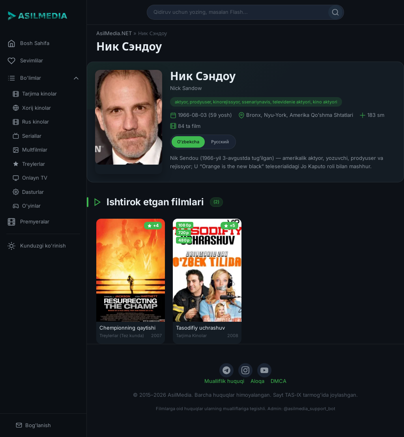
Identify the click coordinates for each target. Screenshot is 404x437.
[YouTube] (264, 370)
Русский (220, 141)
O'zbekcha (188, 141)
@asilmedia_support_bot (309, 408)
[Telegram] (226, 370)
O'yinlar (27, 206)
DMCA (278, 381)
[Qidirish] (335, 12)
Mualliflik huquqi (224, 381)
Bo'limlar (43, 78)
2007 (156, 335)
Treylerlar (29, 164)
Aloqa (257, 381)
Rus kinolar (31, 121)
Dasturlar (28, 192)
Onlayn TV (30, 177)
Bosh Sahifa (28, 43)
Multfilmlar (30, 149)
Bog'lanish (33, 425)
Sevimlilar (25, 61)
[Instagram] (245, 370)
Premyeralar (28, 222)
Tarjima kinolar (35, 93)
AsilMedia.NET (114, 33)
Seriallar (27, 136)
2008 (232, 335)
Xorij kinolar (32, 108)
